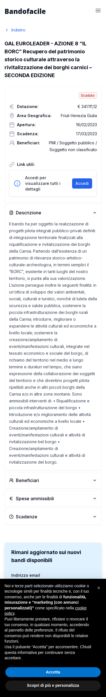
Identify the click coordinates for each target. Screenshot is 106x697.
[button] (98, 587)
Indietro (15, 30)
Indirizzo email (25, 575)
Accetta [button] (53, 672)
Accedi (82, 183)
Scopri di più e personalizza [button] (53, 685)
